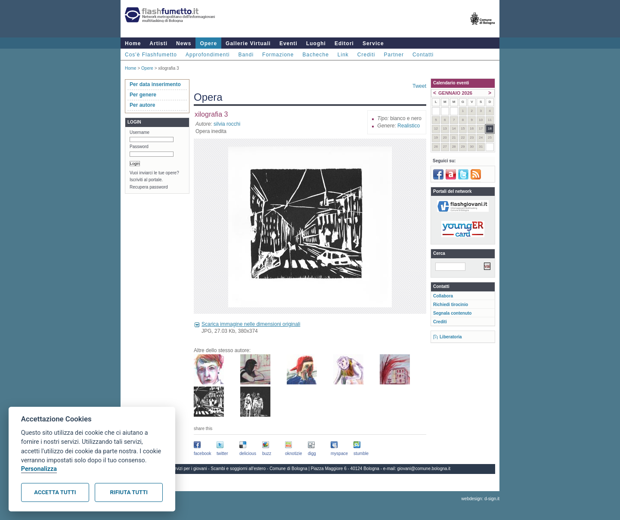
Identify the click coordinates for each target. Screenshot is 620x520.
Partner (394, 55)
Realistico (408, 126)
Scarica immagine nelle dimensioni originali (251, 324)
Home (133, 43)
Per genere (143, 95)
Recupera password (149, 187)
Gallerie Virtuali (248, 43)
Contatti (423, 55)
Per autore (142, 105)
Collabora (443, 296)
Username (139, 132)
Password (139, 146)
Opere (208, 43)
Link (343, 55)
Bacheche (315, 55)
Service (373, 43)
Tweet (419, 86)
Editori (344, 43)
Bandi (246, 55)
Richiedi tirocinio (450, 304)
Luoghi (316, 43)
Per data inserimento (155, 84)
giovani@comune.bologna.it (424, 468)
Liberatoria (451, 336)
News (183, 43)
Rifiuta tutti (129, 492)
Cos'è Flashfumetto (151, 55)
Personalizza (39, 469)
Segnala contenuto (452, 313)
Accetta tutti (55, 492)
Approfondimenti (207, 55)
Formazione (278, 55)
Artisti (158, 43)
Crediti (366, 55)
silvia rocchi (227, 124)
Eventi (288, 43)
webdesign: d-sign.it (480, 498)
